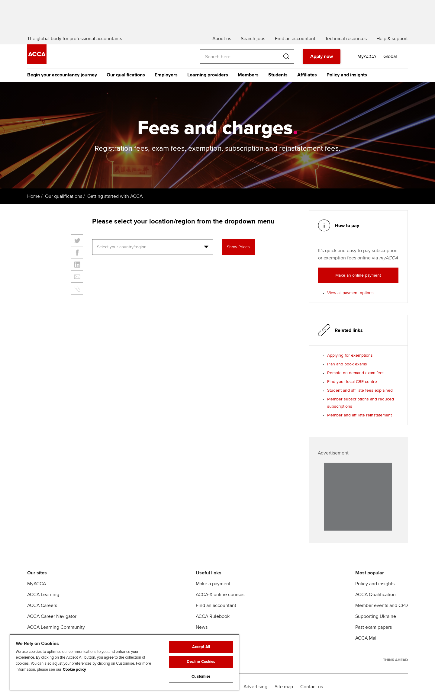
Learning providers (207, 75)
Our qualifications (126, 75)
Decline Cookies (201, 661)
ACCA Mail (366, 638)
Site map (284, 687)
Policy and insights (347, 75)
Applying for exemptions (350, 355)
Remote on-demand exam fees (356, 372)
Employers (166, 75)
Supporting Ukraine (375, 616)
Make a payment (213, 584)
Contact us (311, 687)
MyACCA (36, 584)
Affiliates (307, 75)
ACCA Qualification (375, 595)
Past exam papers (373, 627)
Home (33, 196)
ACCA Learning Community (56, 627)
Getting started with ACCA (115, 196)
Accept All (201, 646)
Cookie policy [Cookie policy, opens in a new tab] (74, 669)
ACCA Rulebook (213, 616)
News (202, 627)
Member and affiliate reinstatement (359, 415)
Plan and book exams (347, 364)
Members (248, 75)
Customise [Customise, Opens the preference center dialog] (201, 676)
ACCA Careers (42, 605)
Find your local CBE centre (352, 381)
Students (278, 75)
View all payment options (350, 292)
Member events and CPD (381, 605)
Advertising (255, 687)
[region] (124, 662)
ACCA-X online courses (220, 595)
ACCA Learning (43, 595)
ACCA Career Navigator (51, 616)
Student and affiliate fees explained (360, 390)
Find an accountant (216, 605)
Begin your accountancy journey (62, 75)
